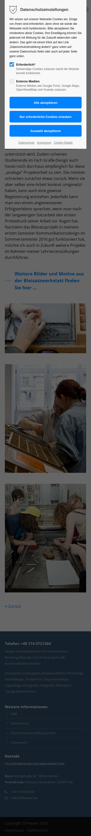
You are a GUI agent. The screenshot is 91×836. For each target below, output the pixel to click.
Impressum (44, 142)
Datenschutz (26, 142)
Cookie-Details (63, 142)
